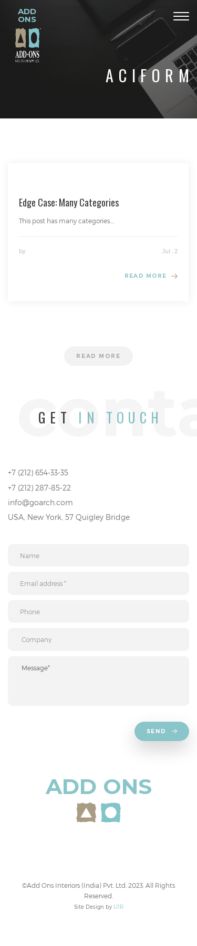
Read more (146, 276)
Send (163, 732)
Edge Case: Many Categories (69, 202)
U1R (118, 907)
